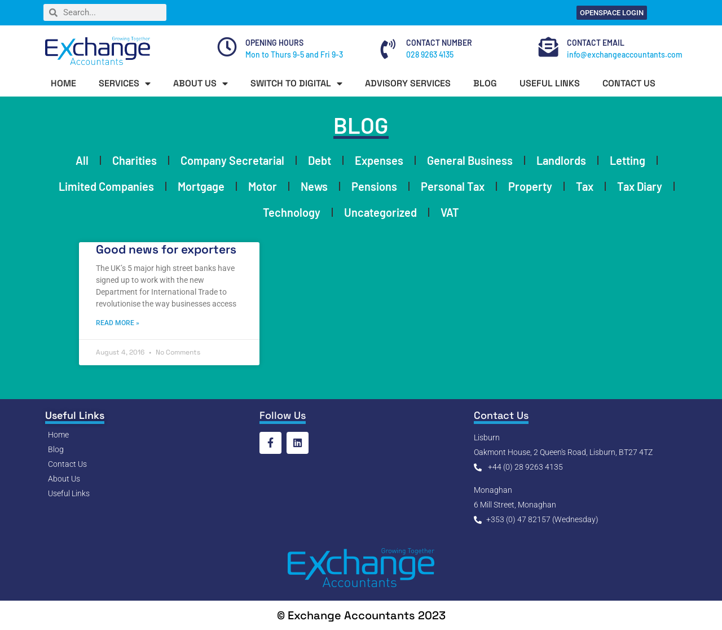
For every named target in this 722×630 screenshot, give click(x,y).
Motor (262, 186)
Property (530, 186)
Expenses (379, 160)
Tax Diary (639, 186)
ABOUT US (200, 83)
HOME (63, 83)
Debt (319, 160)
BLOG (485, 83)
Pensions (374, 186)
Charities (134, 160)
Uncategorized (380, 212)
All (82, 160)
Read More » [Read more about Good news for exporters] (117, 322)
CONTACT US (628, 83)
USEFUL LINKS (550, 83)
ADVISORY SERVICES (408, 83)
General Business (470, 160)
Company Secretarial (232, 160)
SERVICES (125, 83)
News (314, 186)
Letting (627, 160)
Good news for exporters (166, 249)
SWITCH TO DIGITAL (296, 83)
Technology (291, 212)
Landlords (561, 160)
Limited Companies (106, 186)
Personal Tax (453, 186)
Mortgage (201, 186)
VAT (450, 212)
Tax (584, 186)
